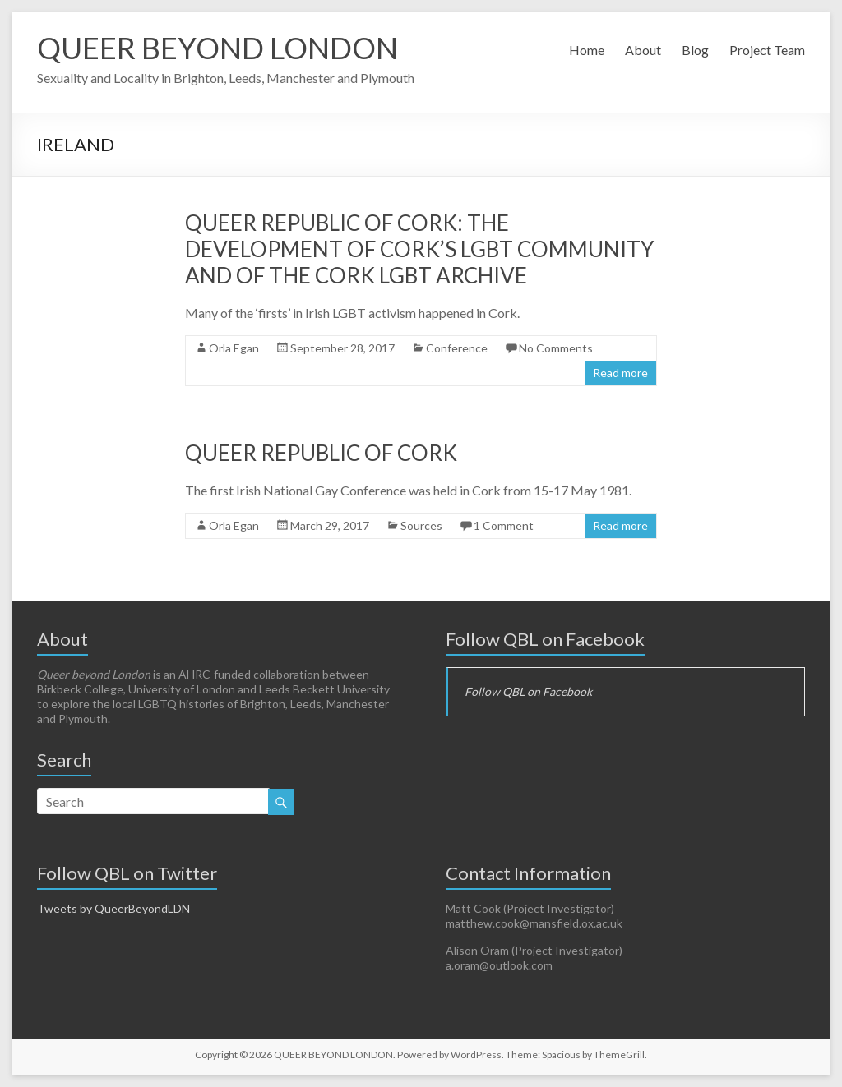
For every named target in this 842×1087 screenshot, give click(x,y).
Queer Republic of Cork (321, 453)
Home (586, 50)
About (643, 50)
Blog (695, 50)
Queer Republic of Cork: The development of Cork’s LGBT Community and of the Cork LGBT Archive (419, 249)
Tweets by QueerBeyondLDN (113, 908)
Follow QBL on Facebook (545, 639)
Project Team (767, 50)
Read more (620, 373)
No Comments (556, 348)
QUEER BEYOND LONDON (217, 48)
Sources (421, 525)
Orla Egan (234, 348)
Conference (457, 348)
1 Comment (504, 525)
